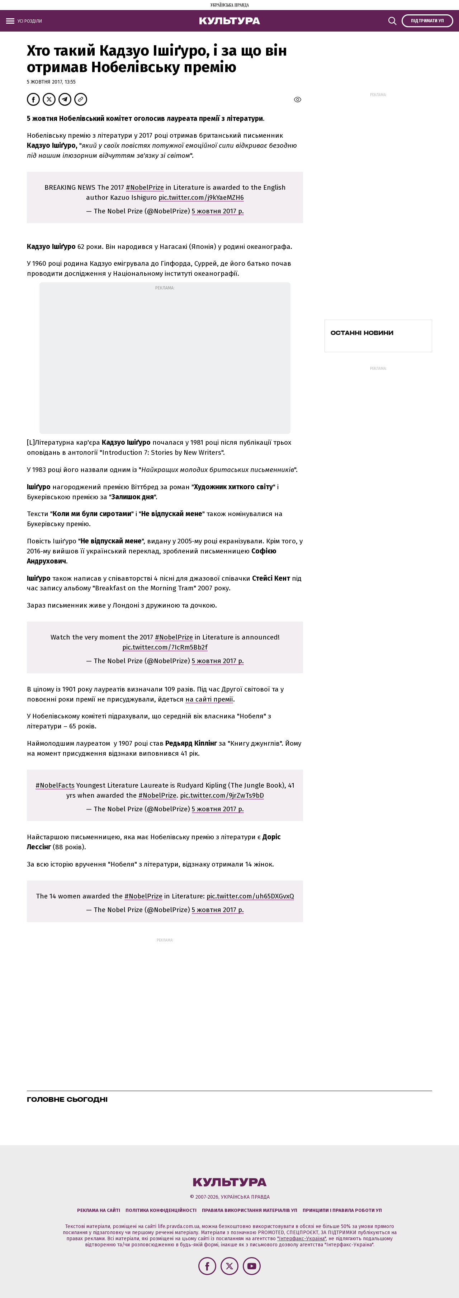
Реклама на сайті (98, 1210)
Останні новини (362, 333)
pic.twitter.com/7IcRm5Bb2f (165, 647)
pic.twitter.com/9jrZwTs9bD (222, 795)
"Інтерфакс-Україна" (301, 1239)
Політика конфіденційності (161, 1210)
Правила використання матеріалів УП (249, 1210)
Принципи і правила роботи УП (342, 1210)
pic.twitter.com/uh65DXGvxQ (250, 896)
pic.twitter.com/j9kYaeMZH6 (201, 197)
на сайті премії (209, 699)
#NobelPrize (145, 187)
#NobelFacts (55, 785)
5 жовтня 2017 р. (218, 211)
